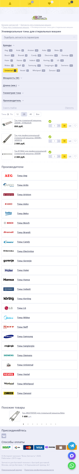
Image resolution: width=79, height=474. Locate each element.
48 (31, 114)
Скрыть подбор (10, 108)
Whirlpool (39, 70)
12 (17, 114)
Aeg (8, 50)
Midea (9, 65)
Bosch (9, 55)
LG (60, 60)
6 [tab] (46, 424)
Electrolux (51, 55)
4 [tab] (37, 424)
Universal (10, 70)
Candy (36, 55)
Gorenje (67, 55)
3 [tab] (32, 424)
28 (24, 114)
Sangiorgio (51, 65)
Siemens (67, 65)
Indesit (35, 60)
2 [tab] (28, 424)
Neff (20, 65)
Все (37, 114)
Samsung (34, 65)
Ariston (33, 50)
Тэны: (4, 114)
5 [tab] (41, 424)
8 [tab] (55, 424)
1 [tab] (23, 424)
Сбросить (69, 108)
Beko (58, 50)
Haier (9, 60)
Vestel (24, 70)
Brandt (22, 55)
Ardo (20, 50)
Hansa (21, 60)
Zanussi (54, 70)
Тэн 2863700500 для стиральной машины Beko (43, 413)
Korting (48, 60)
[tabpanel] (40, 416)
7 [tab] (51, 424)
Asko (46, 50)
